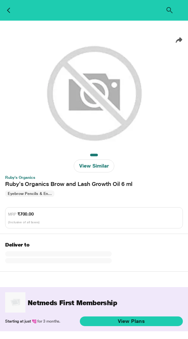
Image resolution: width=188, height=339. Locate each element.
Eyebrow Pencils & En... (30, 193)
